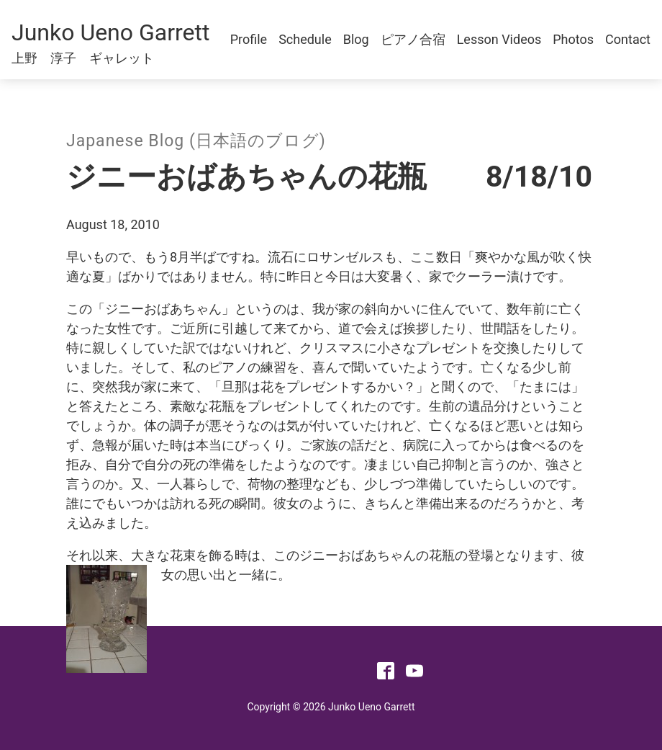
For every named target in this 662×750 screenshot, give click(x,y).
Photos (573, 39)
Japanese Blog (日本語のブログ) (196, 141)
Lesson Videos (499, 39)
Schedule (305, 39)
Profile (248, 39)
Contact (627, 39)
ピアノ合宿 (413, 39)
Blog (356, 39)
